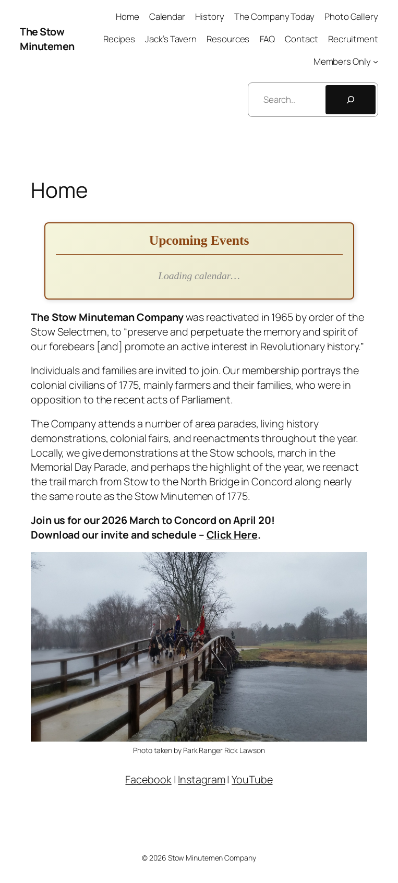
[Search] (350, 99)
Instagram (201, 779)
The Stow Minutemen (47, 39)
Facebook (148, 779)
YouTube (252, 779)
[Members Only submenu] (375, 61)
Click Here (232, 535)
